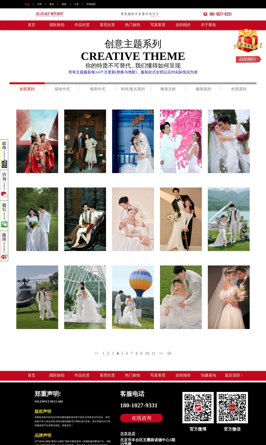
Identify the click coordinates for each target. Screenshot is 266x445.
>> (161, 353)
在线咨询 (141, 418)
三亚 (76, 4)
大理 (39, 4)
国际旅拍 (56, 25)
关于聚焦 (208, 25)
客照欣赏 (107, 25)
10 (147, 353)
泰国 (64, 4)
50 (169, 353)
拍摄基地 (208, 375)
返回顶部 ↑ (234, 375)
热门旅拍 (132, 25)
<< (96, 353)
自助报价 (183, 25)
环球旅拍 (91, 4)
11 (153, 353)
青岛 (51, 4)
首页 (31, 25)
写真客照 (157, 25)
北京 (27, 4)
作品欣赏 (82, 25)
